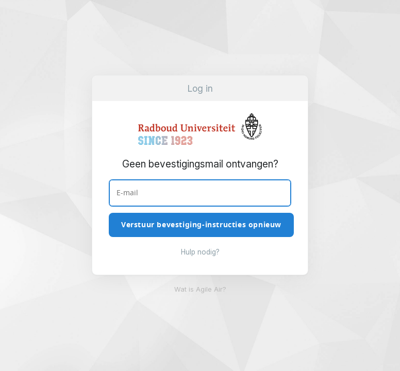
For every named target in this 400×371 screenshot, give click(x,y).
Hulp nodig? (200, 252)
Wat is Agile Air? (200, 289)
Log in (200, 88)
